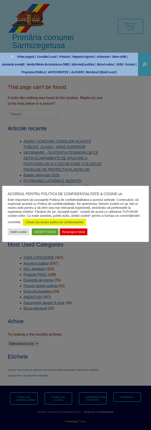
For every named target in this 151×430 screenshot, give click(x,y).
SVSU (119, 64)
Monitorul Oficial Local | (101, 72)
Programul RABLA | (34, 72)
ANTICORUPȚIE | (59, 72)
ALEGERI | (78, 72)
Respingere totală (73, 232)
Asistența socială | (13, 64)
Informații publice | (84, 64)
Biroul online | (106, 64)
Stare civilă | (119, 56)
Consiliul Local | (47, 56)
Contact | (130, 64)
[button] (144, 64)
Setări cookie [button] (18, 232)
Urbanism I (104, 56)
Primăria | (65, 56)
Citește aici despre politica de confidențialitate (54, 222)
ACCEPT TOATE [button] (45, 232)
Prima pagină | (23, 56)
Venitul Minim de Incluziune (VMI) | (48, 64)
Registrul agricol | (83, 56)
